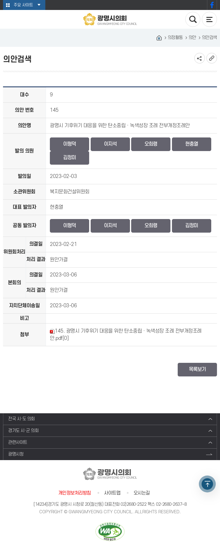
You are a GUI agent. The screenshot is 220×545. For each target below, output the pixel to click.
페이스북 (212, 5)
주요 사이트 (23, 5)
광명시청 (15, 454)
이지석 (110, 144)
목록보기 (197, 369)
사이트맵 (112, 493)
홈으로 (159, 37)
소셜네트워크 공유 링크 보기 (199, 58)
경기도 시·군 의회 (23, 430)
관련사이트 (17, 442)
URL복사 (211, 58)
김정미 (69, 157)
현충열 (191, 144)
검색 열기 (192, 19)
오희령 (150, 144)
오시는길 (142, 493)
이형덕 (69, 144)
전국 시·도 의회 (21, 418)
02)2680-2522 (133, 504)
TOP (207, 484)
